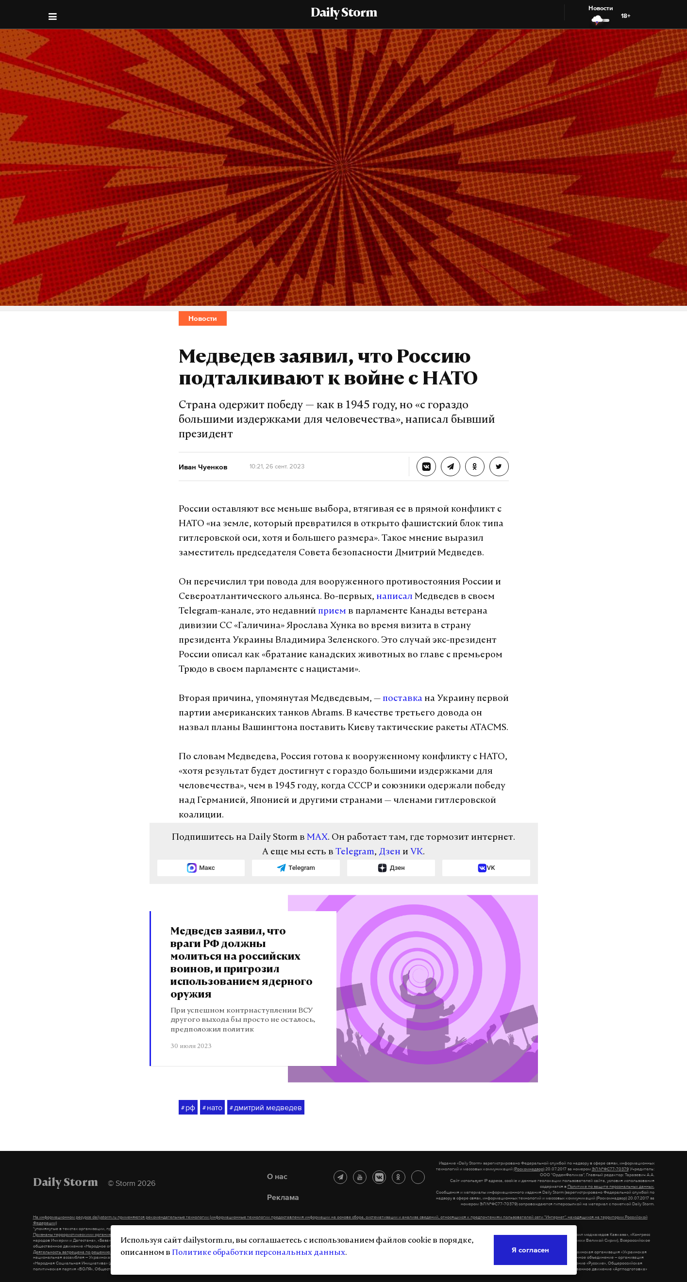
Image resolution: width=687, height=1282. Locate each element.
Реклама (283, 1197)
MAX (317, 837)
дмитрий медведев (266, 1108)
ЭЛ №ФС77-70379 (610, 1168)
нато (212, 1108)
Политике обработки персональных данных (258, 1253)
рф (188, 1108)
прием (332, 611)
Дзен (390, 852)
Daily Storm (344, 13)
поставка (402, 698)
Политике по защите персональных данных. (611, 1186)
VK (416, 852)
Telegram (354, 852)
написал (394, 596)
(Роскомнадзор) (529, 1168)
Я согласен (530, 1250)
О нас (277, 1176)
